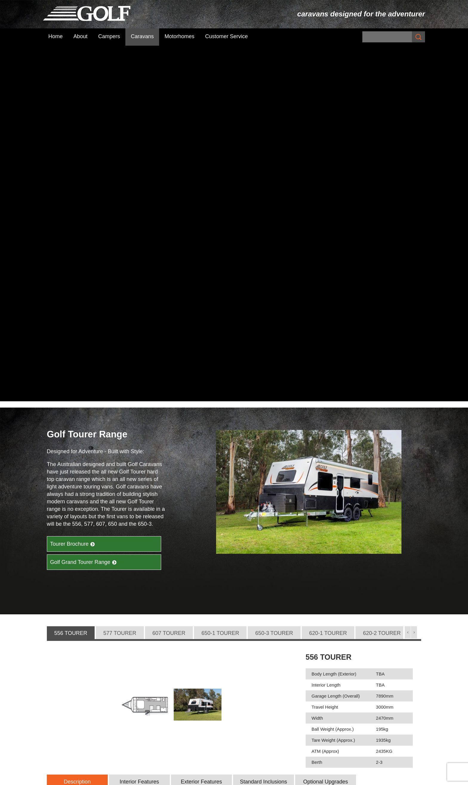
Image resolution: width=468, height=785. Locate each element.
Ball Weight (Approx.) (333, 373)
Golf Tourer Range (257, 694)
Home (55, 36)
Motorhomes (179, 36)
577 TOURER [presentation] (119, 277)
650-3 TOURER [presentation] (274, 277)
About (80, 36)
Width (317, 362)
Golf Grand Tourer (256, 701)
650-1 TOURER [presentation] (220, 277)
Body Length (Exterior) (334, 318)
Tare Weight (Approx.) (333, 384)
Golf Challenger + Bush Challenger (369, 671)
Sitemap (149, 779)
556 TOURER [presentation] (70, 277)
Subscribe (151, 683)
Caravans (142, 36)
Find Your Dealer (375, 617)
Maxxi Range (251, 686)
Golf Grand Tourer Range (83, 206)
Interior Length (326, 329)
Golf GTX (246, 709)
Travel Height (325, 351)
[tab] (71, 278)
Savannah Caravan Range (265, 671)
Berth (317, 406)
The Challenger (348, 679)
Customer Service (226, 36)
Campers (109, 36)
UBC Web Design (304, 779)
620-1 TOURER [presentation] (328, 277)
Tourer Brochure (72, 188)
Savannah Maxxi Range (262, 679)
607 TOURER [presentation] (169, 277)
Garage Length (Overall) (336, 340)
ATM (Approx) (325, 395)
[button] (408, 277)
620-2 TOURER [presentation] (382, 277)
